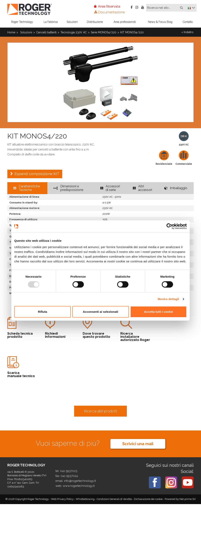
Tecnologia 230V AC (73, 32)
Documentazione (109, 12)
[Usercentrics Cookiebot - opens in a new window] (169, 226)
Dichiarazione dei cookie (148, 499)
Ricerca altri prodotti (100, 411)
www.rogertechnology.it (79, 486)
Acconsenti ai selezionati (100, 311)
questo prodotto (97, 327)
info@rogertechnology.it (80, 481)
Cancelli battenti (46, 32)
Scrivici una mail (137, 443)
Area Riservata (107, 6)
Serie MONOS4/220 (103, 32)
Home (11, 32)
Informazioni (60, 327)
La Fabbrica (51, 21)
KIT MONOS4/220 (132, 32)
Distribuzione (95, 21)
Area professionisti (125, 21)
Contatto (188, 21)
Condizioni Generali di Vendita (114, 499)
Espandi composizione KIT (36, 174)
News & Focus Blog (160, 21)
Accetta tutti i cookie (158, 311)
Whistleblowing (85, 499)
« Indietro (187, 32)
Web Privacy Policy (62, 499)
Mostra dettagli (168, 299)
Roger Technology (22, 21)
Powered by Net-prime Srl (180, 499)
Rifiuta (42, 311)
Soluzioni (72, 21)
